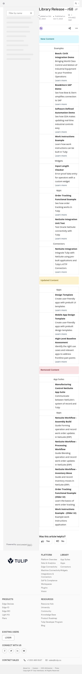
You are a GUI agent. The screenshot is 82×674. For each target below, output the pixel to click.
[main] (59, 278)
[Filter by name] (20, 13)
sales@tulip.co (53, 660)
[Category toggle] (39, 15)
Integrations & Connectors (47, 575)
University (45, 607)
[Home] (4, 3)
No (60, 541)
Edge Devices (8, 604)
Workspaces (46, 584)
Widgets (64, 570)
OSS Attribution (46, 668)
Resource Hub (47, 604)
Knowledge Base (48, 615)
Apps (62, 563)
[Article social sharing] (69, 28)
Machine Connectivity (50, 570)
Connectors (65, 567)
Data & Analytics (48, 563)
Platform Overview (49, 559)
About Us (26, 668)
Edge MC (6, 611)
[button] (76, 3)
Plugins (44, 588)
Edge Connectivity (49, 567)
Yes (45, 541)
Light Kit (6, 615)
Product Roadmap (49, 618)
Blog (43, 625)
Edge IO (5, 607)
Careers (35, 668)
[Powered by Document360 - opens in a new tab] (19, 544)
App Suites (65, 559)
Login (8, 637)
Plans (4, 618)
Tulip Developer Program (52, 622)
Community (46, 611)
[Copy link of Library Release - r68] (76, 9)
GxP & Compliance (49, 580)
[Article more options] (76, 28)
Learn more (61, 80)
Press (57, 668)
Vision (44, 591)
